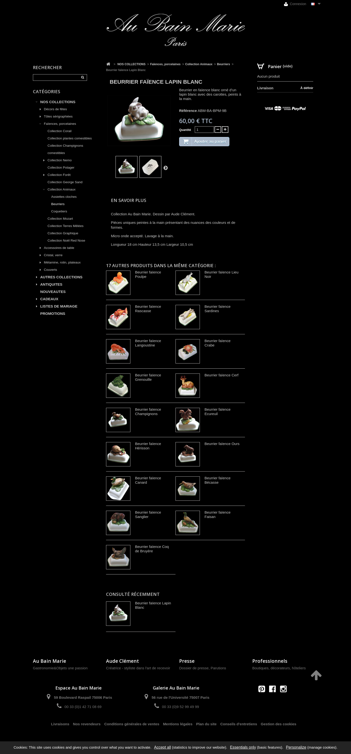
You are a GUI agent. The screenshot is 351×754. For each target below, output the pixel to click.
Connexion (295, 4)
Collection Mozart (60, 218)
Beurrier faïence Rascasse (148, 308)
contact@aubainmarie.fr (274, 699)
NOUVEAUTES (53, 292)
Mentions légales (178, 724)
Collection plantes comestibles (70, 138)
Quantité (185, 130)
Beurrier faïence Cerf (221, 375)
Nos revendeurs (86, 724)
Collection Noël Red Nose (66, 240)
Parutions (218, 668)
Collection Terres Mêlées (66, 226)
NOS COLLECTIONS (57, 102)
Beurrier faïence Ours (222, 444)
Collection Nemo (60, 160)
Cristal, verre (53, 255)
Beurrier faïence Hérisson (148, 446)
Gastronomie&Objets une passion (60, 668)
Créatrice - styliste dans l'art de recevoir (138, 668)
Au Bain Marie (49, 661)
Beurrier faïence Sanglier (148, 514)
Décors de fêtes (55, 109)
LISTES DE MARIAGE (59, 306)
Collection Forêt (59, 175)
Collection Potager (61, 167)
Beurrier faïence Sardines (218, 308)
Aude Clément (122, 661)
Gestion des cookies (278, 724)
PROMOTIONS (52, 313)
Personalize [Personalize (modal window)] (296, 747)
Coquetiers (59, 211)
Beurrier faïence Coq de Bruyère (152, 549)
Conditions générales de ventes (131, 724)
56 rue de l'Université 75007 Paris (180, 697)
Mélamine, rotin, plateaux (62, 262)
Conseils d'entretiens (238, 724)
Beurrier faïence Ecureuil (218, 411)
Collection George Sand (65, 182)
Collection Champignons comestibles (65, 149)
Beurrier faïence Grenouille (148, 377)
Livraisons (60, 724)
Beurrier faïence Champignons (148, 411)
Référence (188, 111)
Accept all (162, 747)
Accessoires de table (59, 248)
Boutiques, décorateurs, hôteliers (279, 668)
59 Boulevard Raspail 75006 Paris (83, 697)
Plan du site (206, 724)
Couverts (50, 270)
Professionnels (269, 661)
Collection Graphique (63, 233)
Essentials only (243, 747)
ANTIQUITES (51, 284)
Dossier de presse (194, 668)
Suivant (165, 167)
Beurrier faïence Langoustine (148, 343)
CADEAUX (49, 299)
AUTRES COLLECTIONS (61, 277)
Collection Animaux (62, 189)
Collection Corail (59, 131)
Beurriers (58, 204)
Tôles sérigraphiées (58, 116)
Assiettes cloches (64, 197)
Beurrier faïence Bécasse (218, 480)
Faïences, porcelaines (60, 124)
